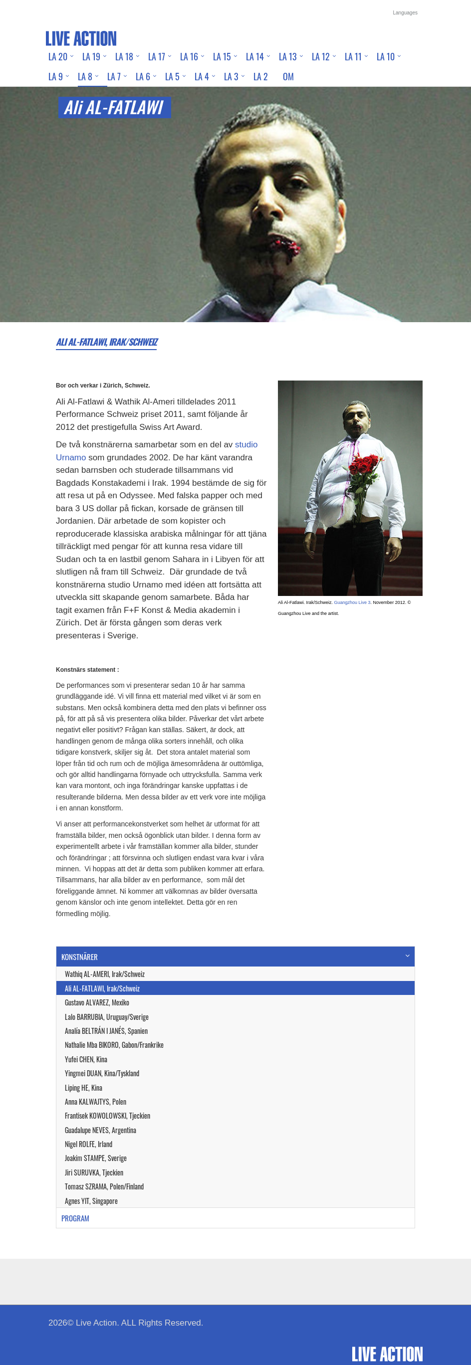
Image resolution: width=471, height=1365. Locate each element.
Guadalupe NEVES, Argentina (100, 1130)
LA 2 (260, 76)
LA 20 (57, 56)
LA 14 (255, 56)
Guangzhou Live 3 (352, 602)
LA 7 (114, 76)
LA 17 (156, 56)
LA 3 (231, 76)
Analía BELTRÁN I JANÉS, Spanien (106, 1030)
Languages (405, 12)
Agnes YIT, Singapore (91, 1200)
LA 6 (143, 76)
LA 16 (189, 56)
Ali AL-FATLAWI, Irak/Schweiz (102, 988)
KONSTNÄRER (79, 956)
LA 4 (202, 76)
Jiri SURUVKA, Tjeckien (94, 1172)
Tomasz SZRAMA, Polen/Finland (104, 1186)
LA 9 (55, 76)
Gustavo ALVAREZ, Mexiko (97, 1002)
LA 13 (288, 56)
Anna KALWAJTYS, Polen (95, 1101)
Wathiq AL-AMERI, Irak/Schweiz (105, 974)
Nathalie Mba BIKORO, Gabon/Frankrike (114, 1044)
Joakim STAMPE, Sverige (96, 1158)
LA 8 (85, 76)
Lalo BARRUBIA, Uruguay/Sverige (107, 1016)
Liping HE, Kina (83, 1087)
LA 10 (386, 56)
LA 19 (91, 56)
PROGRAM (75, 1217)
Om (288, 76)
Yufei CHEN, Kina (86, 1059)
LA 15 (222, 56)
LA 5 (172, 76)
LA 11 (353, 56)
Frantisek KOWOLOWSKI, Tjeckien (107, 1115)
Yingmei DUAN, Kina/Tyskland (102, 1073)
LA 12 (321, 56)
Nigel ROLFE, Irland (88, 1144)
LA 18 (124, 56)
